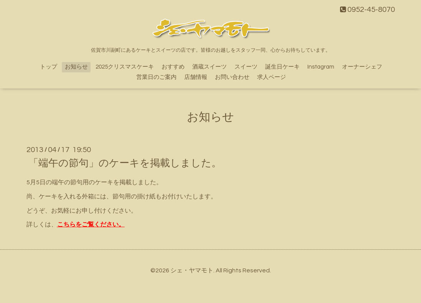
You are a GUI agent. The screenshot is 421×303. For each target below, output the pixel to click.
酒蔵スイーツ (209, 67)
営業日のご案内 (156, 77)
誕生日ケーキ (282, 67)
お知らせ (76, 67)
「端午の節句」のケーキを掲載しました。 (124, 163)
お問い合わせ (232, 77)
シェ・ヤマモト (191, 270)
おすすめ (173, 67)
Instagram (320, 67)
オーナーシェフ (362, 67)
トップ (48, 67)
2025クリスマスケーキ (125, 67)
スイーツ (246, 67)
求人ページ (271, 77)
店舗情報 (195, 77)
